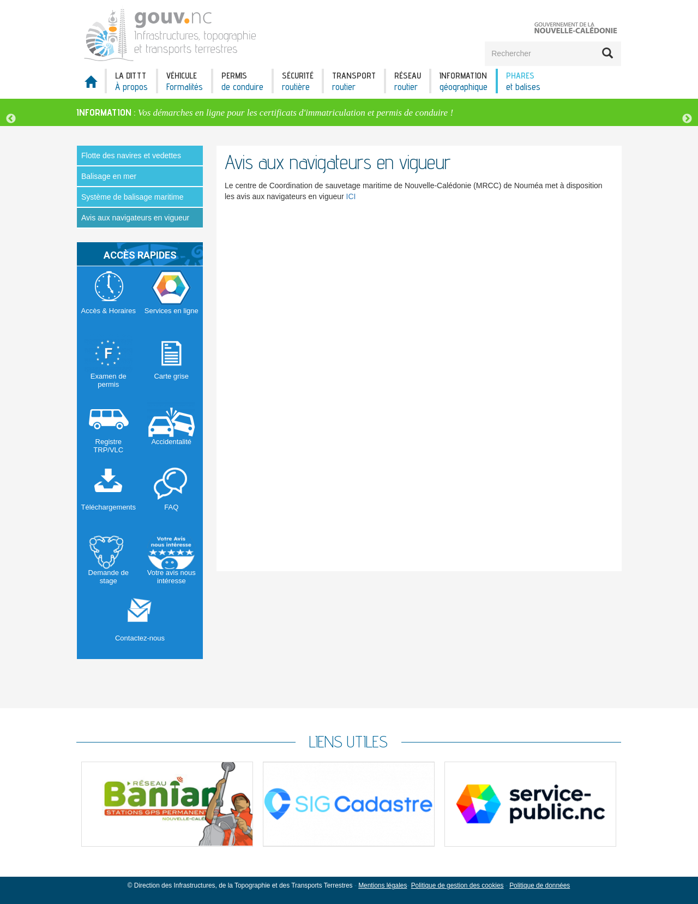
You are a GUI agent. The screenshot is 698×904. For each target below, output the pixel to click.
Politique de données (539, 885)
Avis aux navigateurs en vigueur (135, 217)
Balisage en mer (108, 176)
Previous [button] (10, 118)
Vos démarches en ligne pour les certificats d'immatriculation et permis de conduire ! (295, 112)
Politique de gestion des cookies (457, 885)
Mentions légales (382, 885)
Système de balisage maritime (132, 197)
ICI (351, 196)
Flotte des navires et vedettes (131, 155)
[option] (349, 112)
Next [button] (687, 118)
